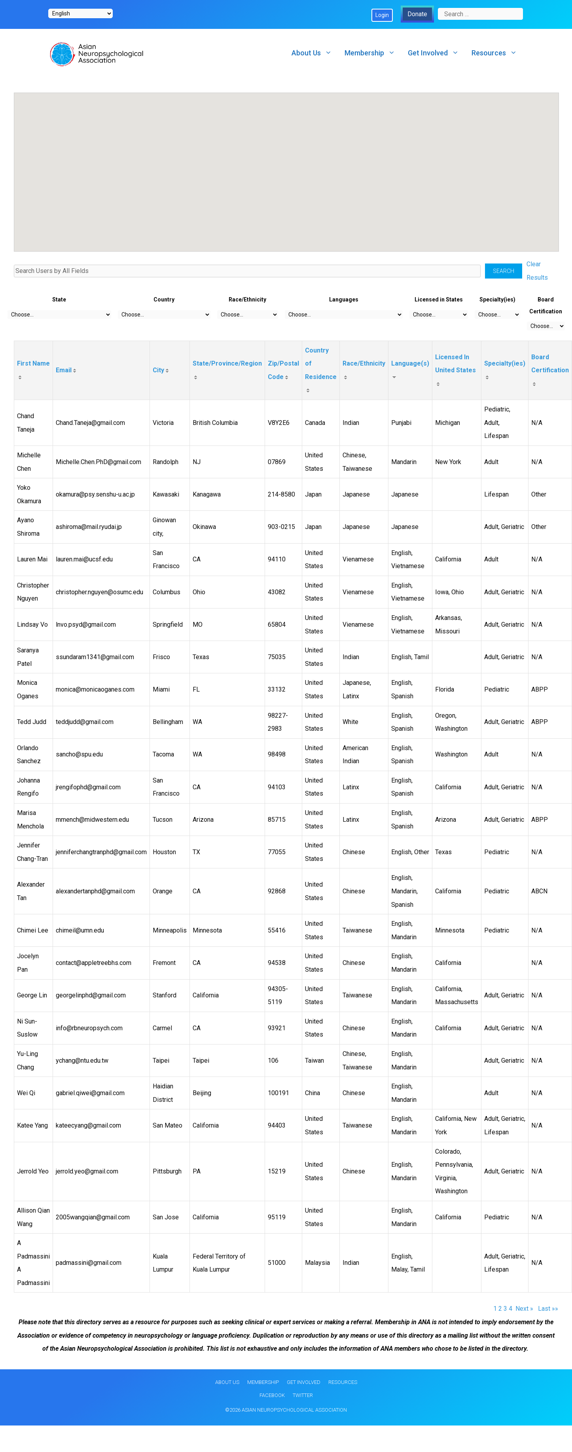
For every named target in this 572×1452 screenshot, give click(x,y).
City (158, 370)
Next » (525, 1308)
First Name (33, 363)
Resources (497, 53)
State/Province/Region (227, 363)
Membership (373, 53)
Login (382, 15)
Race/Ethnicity (364, 363)
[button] (177, 169)
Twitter (303, 1395)
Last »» (548, 1308)
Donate (417, 14)
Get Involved (436, 53)
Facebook (272, 1395)
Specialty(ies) (504, 363)
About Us (315, 53)
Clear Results (537, 270)
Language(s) (410, 363)
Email (64, 370)
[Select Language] (80, 13)
